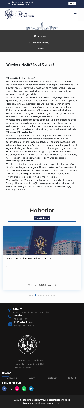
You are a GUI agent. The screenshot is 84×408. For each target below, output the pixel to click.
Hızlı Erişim (52, 378)
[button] (30, 295)
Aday (32, 378)
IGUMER (72, 378)
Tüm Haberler (42, 218)
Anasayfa (12, 378)
